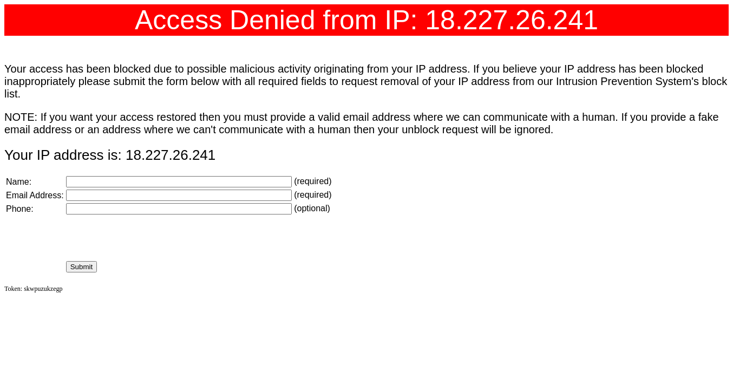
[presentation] (148, 238)
